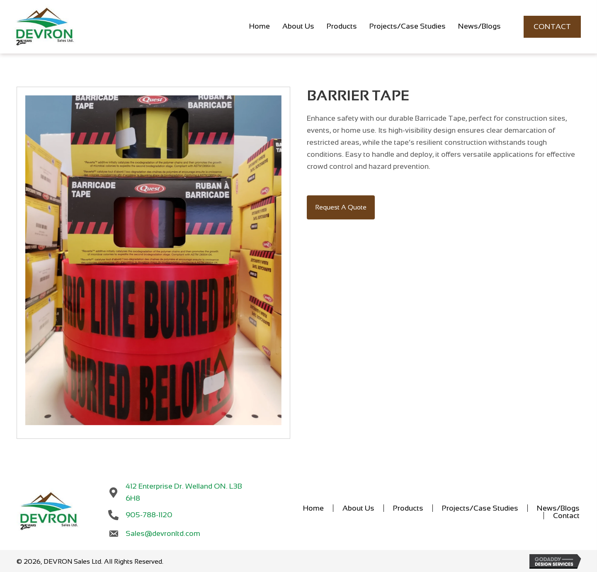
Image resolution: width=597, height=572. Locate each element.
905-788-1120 (146, 513)
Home (313, 511)
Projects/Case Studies (480, 511)
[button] (341, 214)
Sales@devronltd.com (159, 532)
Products (408, 511)
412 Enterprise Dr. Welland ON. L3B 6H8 (189, 495)
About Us (358, 511)
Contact (566, 518)
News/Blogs (558, 511)
